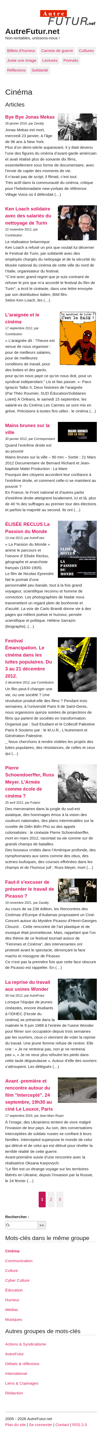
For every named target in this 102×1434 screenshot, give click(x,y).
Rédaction (14, 1393)
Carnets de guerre (57, 50)
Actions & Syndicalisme (25, 1344)
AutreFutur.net (32, 31)
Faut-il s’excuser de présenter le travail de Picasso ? (29, 889)
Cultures (86, 50)
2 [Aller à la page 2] (51, 1199)
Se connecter (40, 1424)
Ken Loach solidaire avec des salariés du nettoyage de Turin (28, 216)
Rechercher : (17, 1217)
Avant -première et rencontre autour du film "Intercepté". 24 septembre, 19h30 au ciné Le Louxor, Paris (29, 1095)
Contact (62, 1424)
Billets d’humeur (21, 50)
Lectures (49, 60)
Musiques (13, 1319)
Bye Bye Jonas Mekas (30, 117)
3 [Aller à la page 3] (60, 1199)
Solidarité (40, 70)
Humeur (12, 1300)
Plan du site (15, 1424)
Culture (11, 1270)
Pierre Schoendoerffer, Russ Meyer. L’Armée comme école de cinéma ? (29, 782)
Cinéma (12, 1251)
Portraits (71, 60)
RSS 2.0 (79, 1424)
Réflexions (16, 70)
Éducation (14, 1290)
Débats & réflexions (22, 1363)
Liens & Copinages (21, 1383)
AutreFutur (14, 1354)
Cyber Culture (17, 1280)
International (16, 1373)
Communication (19, 1261)
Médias (11, 1309)
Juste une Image (21, 60)
